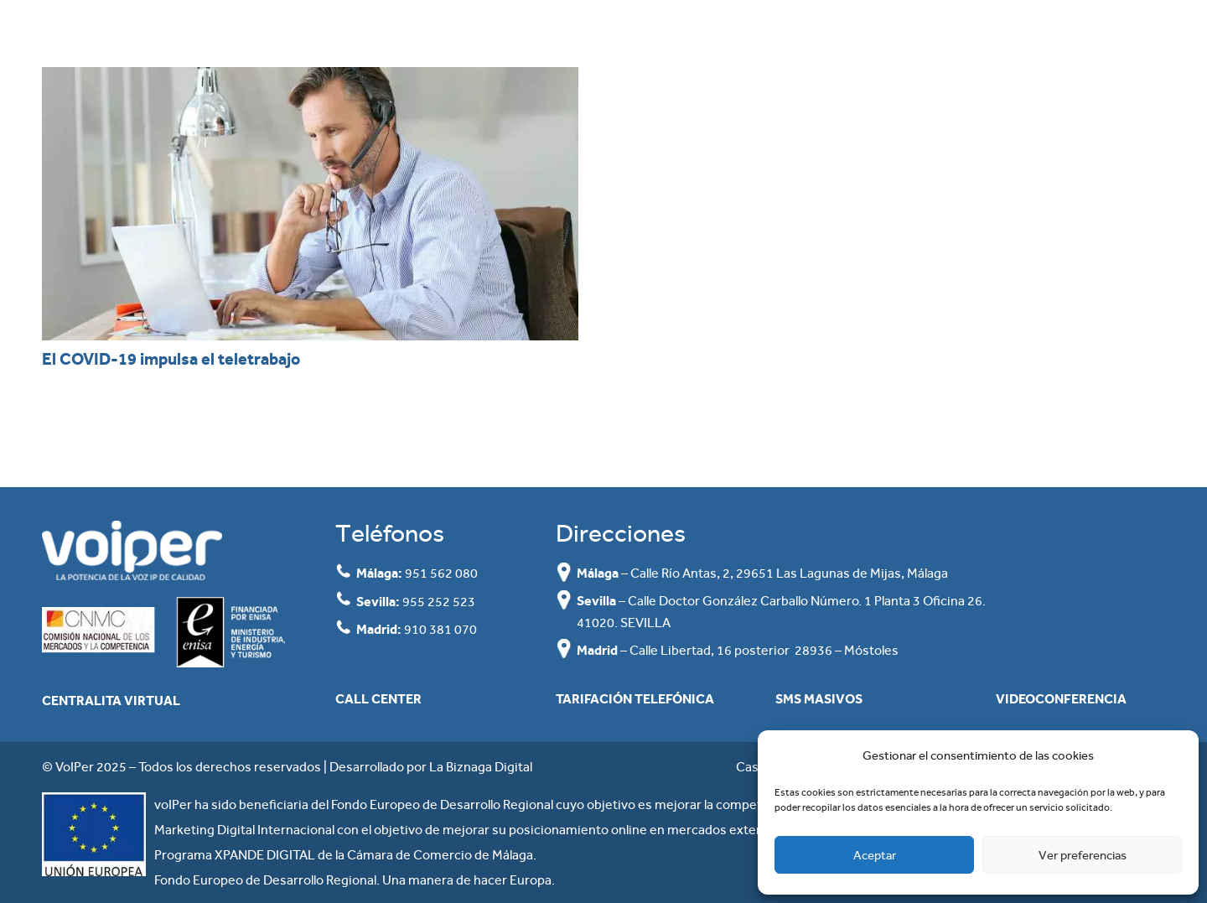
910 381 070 (440, 629)
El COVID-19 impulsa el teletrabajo (171, 359)
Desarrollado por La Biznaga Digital (430, 767)
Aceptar (874, 855)
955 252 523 (438, 602)
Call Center (378, 699)
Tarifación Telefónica (635, 699)
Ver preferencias (1083, 855)
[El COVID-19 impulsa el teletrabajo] (310, 203)
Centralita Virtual (111, 700)
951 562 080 (441, 573)
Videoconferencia (1061, 699)
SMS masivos (819, 699)
